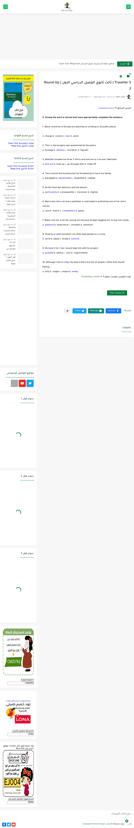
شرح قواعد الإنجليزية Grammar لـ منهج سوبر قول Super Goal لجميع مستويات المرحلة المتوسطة (10, 216)
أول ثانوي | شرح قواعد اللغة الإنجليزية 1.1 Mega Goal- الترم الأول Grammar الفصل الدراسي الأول (9, 261)
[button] (113, 310)
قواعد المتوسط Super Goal (21, 143)
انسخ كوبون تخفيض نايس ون (21, 799)
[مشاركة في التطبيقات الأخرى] (67, 310)
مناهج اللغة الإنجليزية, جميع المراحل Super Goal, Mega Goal (86, 64)
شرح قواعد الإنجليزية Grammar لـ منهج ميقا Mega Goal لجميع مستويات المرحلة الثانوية (9, 187)
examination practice (106, 108)
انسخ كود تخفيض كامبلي (23, 731)
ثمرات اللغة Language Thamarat (96, 824)
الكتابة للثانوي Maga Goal (22, 169)
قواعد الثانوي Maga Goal (22, 146)
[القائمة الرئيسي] (128, 7)
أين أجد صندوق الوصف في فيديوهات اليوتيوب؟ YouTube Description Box (10, 246)
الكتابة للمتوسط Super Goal (20, 166)
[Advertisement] (67, 36)
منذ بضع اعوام (8, 180)
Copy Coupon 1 (27, 680)
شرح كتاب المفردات (120, 813)
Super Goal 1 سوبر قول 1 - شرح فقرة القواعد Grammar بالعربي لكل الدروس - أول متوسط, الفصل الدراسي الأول (9, 202)
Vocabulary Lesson (90, 276)
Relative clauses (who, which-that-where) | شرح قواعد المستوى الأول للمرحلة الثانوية (9, 231)
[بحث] (5, 7)
